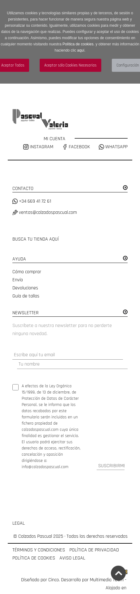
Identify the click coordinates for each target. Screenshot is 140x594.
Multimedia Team (107, 580)
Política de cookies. (78, 44)
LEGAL (18, 523)
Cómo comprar (26, 272)
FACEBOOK (76, 147)
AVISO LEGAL (72, 558)
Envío (17, 280)
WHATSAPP (113, 147)
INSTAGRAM (39, 147)
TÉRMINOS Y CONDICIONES (38, 550)
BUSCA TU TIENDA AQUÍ (35, 239)
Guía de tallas (25, 296)
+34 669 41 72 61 (31, 201)
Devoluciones (25, 288)
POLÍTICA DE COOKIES (33, 558)
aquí (80, 50)
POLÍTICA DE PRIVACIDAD (94, 550)
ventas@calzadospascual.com (44, 212)
